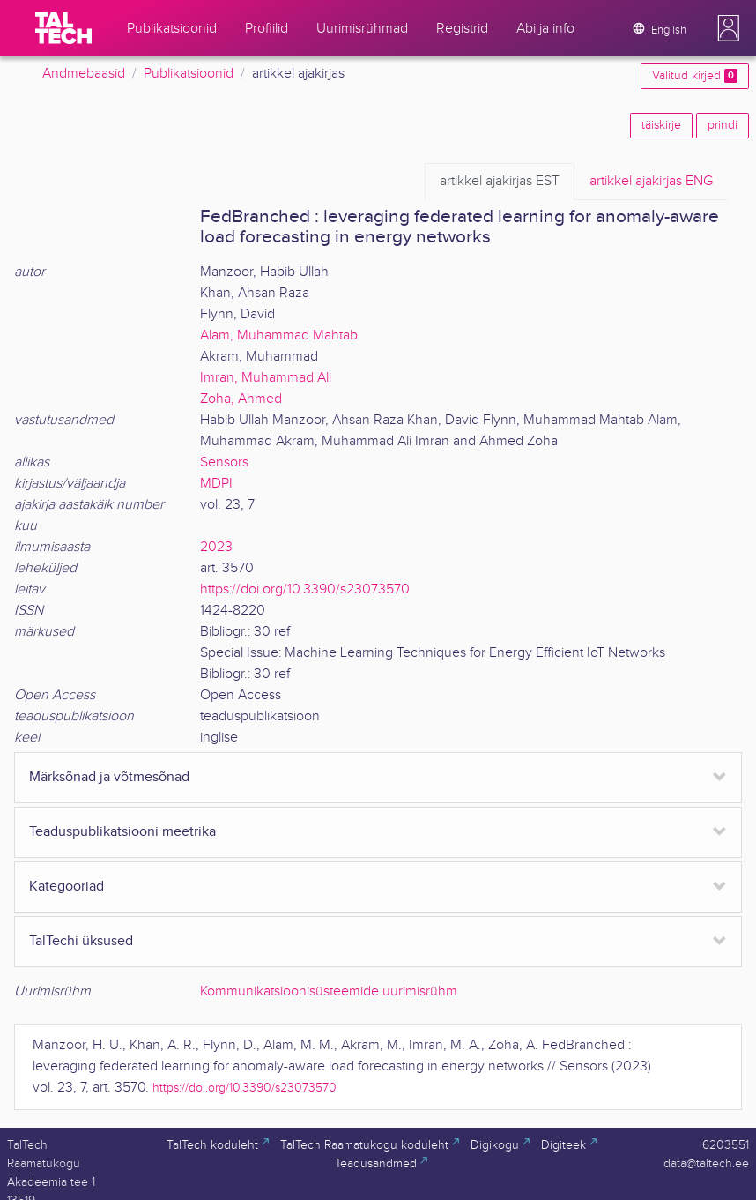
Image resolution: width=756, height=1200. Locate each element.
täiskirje (661, 125)
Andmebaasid (83, 73)
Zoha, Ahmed (241, 399)
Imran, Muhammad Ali (265, 377)
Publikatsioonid (188, 73)
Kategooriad (66, 886)
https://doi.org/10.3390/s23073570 (305, 589)
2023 (216, 547)
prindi (722, 125)
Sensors (224, 462)
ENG (651, 181)
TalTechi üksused (81, 941)
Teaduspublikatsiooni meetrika (122, 832)
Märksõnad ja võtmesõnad (109, 777)
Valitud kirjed (694, 76)
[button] (728, 28)
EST (500, 181)
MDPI (216, 483)
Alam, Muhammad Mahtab (279, 335)
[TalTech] (63, 28)
